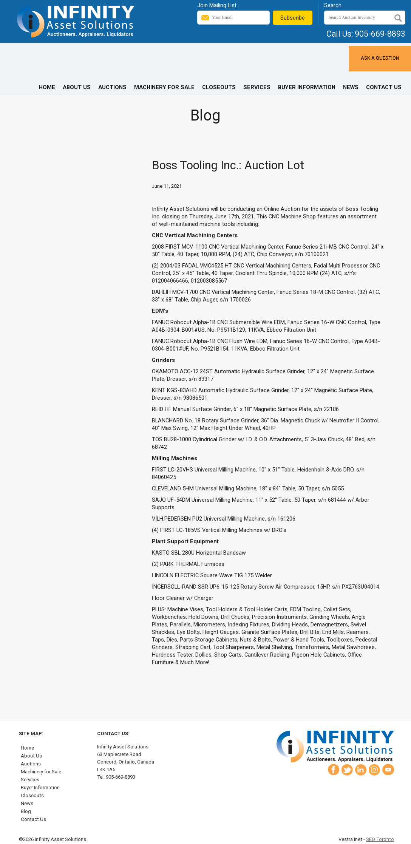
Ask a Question (380, 58)
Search (332, 5)
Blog (26, 811)
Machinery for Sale (164, 87)
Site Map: (31, 733)
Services (256, 87)
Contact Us (384, 87)
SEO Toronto (380, 839)
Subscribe (292, 17)
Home (47, 87)
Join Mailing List (216, 5)
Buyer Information (306, 87)
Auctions (112, 87)
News (350, 87)
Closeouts (219, 87)
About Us (77, 87)
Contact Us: (113, 733)
